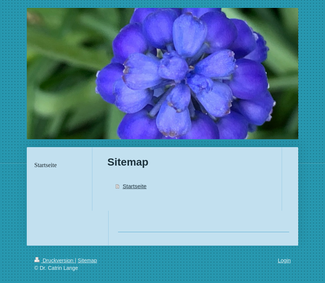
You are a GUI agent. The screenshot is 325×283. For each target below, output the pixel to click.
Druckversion (54, 260)
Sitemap (87, 260)
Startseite (134, 186)
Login (284, 260)
